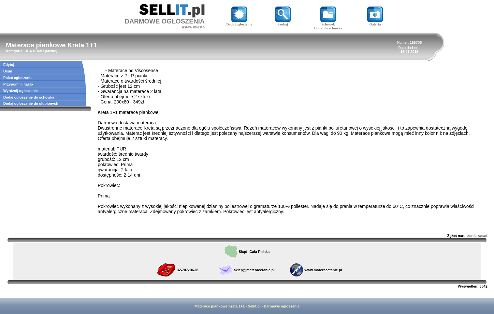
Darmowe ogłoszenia (281, 306)
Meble (51, 51)
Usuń (7, 71)
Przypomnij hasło (18, 84)
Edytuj (8, 65)
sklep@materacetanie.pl (254, 270)
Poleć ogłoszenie (17, 78)
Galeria (375, 22)
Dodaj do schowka (328, 28)
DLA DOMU (34, 51)
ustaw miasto (193, 27)
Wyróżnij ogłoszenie (20, 91)
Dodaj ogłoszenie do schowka (28, 97)
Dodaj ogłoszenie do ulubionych (30, 103)
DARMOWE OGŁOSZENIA (164, 21)
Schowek (328, 22)
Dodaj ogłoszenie (239, 22)
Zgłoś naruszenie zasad (467, 236)
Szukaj (283, 22)
